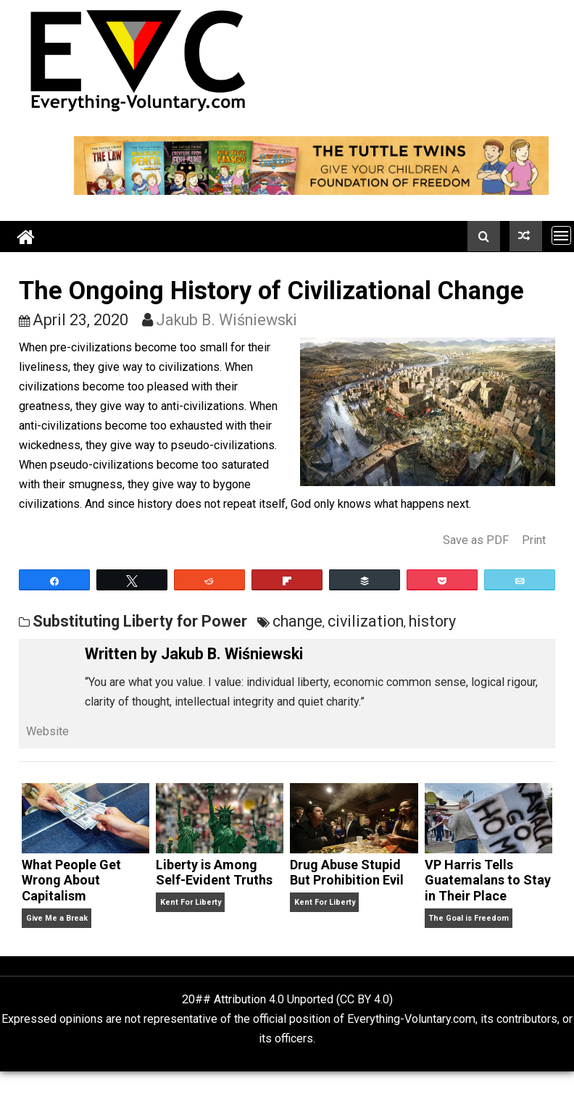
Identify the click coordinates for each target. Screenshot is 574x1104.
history (432, 621)
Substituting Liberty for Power (140, 621)
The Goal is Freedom (468, 918)
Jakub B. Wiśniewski (226, 320)
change (298, 621)
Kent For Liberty (190, 902)
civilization (366, 621)
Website (47, 731)
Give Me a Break (57, 918)
